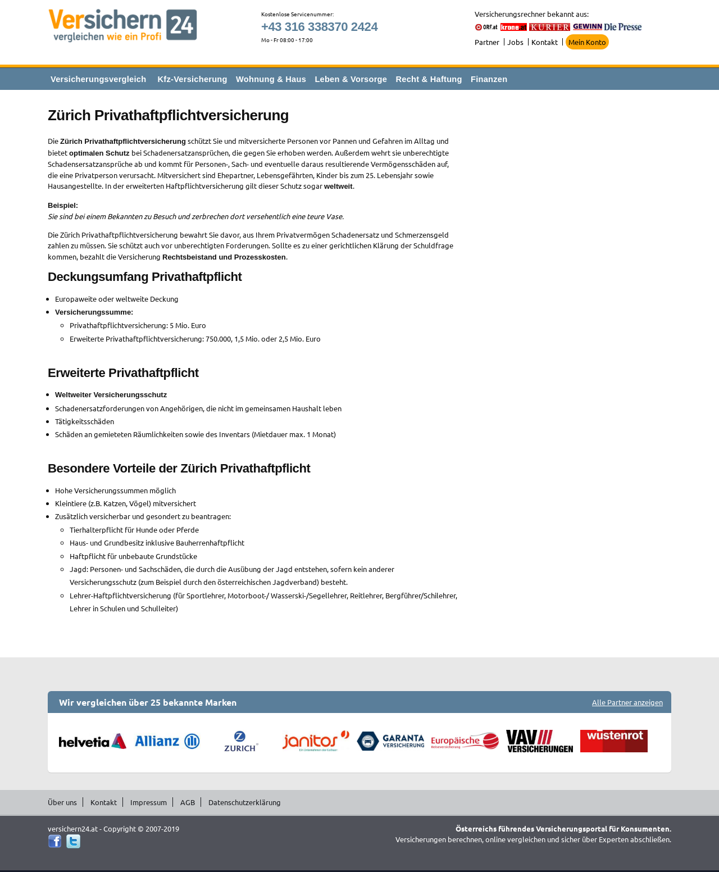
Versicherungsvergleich (98, 79)
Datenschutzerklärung (244, 802)
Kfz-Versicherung (192, 79)
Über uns (62, 802)
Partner (487, 42)
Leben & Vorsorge (351, 79)
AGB (187, 802)
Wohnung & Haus (271, 79)
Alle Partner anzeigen (627, 702)
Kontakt (544, 42)
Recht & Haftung (428, 79)
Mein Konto (587, 42)
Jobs (515, 42)
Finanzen (489, 79)
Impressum (148, 802)
